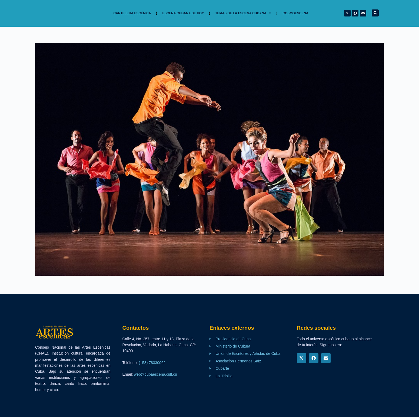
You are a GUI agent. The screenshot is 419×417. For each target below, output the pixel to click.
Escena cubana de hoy (183, 13)
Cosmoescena (295, 13)
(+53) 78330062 (152, 363)
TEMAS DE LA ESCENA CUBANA (243, 13)
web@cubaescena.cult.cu (155, 374)
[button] (375, 12)
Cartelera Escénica (132, 13)
